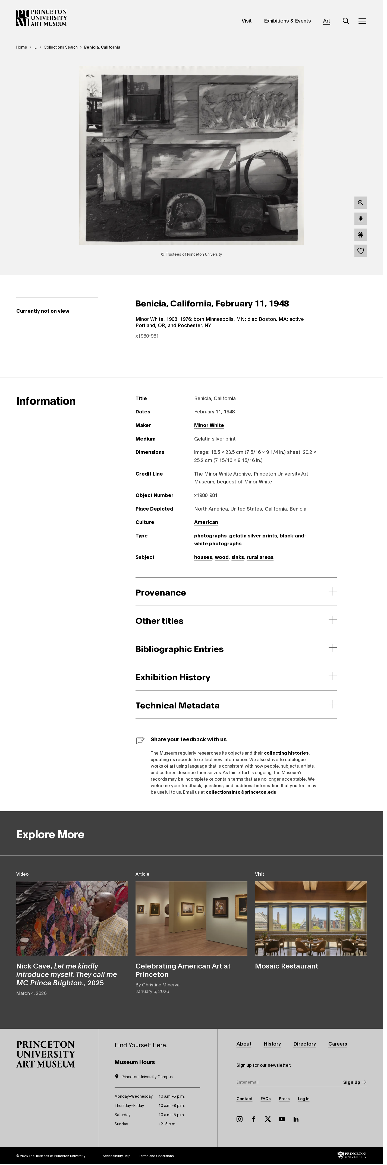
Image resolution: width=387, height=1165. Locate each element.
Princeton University (69, 1156)
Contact (245, 1098)
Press (284, 1098)
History (272, 1043)
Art (326, 20)
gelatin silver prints (253, 535)
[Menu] (362, 20)
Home (21, 46)
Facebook (254, 1119)
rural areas (260, 556)
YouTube (282, 1119)
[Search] (346, 20)
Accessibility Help (117, 1156)
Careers (337, 1043)
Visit (247, 20)
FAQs (266, 1098)
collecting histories (286, 752)
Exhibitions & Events (287, 20)
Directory (304, 1043)
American (206, 521)
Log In (304, 1098)
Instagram (240, 1119)
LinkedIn (296, 1119)
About (244, 1043)
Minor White (209, 425)
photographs (210, 535)
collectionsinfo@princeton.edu (241, 791)
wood (222, 556)
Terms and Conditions (156, 1156)
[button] (45, 1054)
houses (203, 556)
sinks (237, 556)
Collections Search (61, 46)
